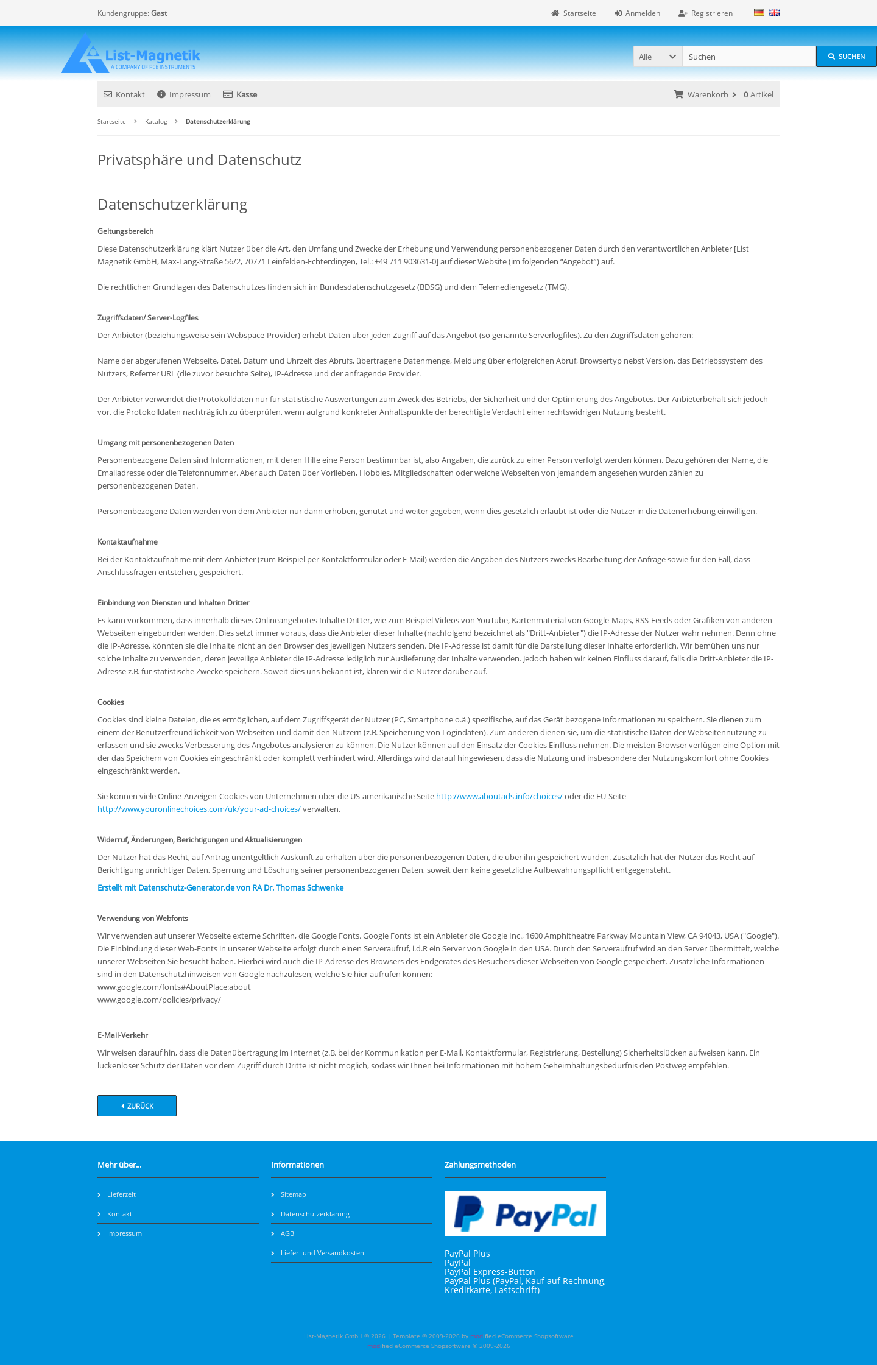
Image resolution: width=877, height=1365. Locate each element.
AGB (282, 1233)
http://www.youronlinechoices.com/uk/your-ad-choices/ (200, 808)
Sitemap (288, 1194)
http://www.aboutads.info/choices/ (499, 796)
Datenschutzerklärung (310, 1213)
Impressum (184, 94)
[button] (657, 56)
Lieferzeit (116, 1194)
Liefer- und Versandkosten (317, 1252)
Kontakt (124, 94)
